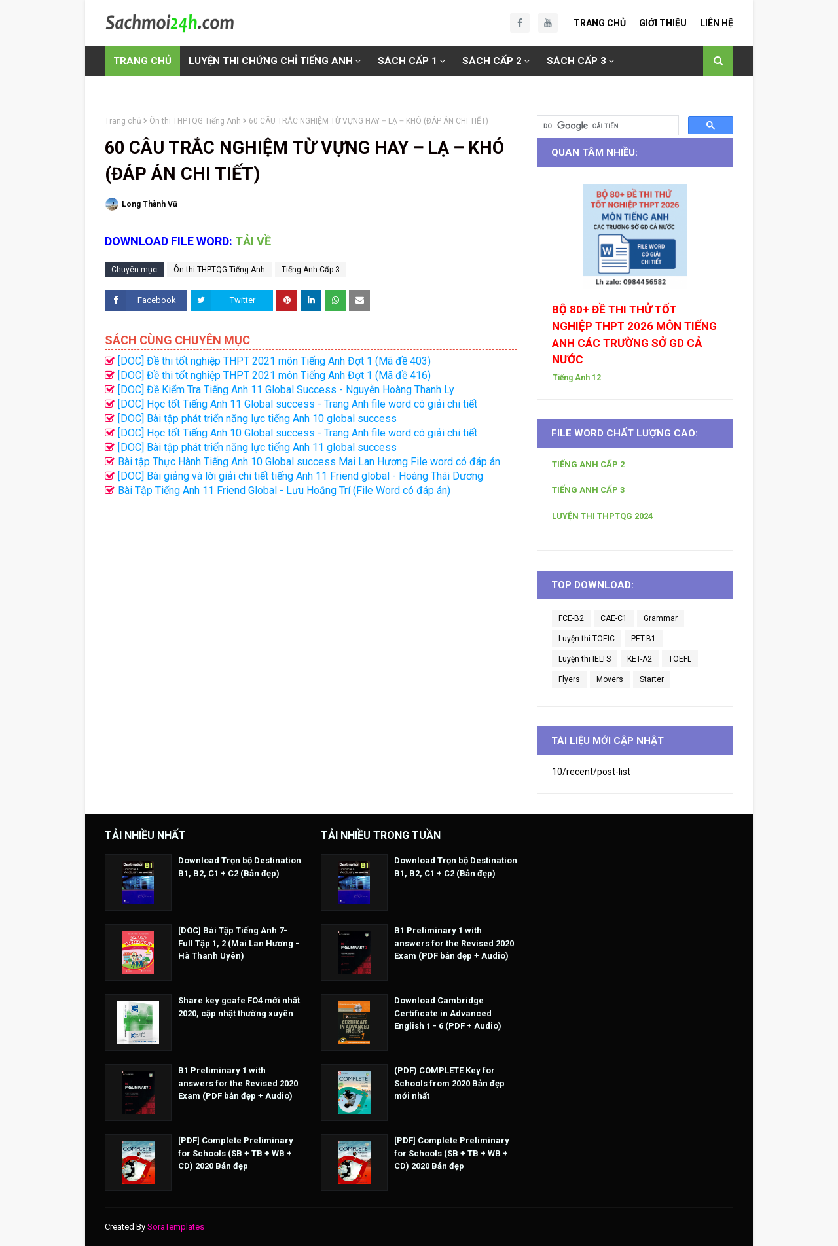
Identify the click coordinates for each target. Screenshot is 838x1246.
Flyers (569, 679)
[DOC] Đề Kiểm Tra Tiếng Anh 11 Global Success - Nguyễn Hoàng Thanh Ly (286, 389)
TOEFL (679, 659)
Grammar (661, 618)
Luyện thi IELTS (584, 659)
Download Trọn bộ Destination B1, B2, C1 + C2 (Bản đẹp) (239, 866)
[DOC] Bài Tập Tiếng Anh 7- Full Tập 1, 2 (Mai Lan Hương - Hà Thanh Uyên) (238, 943)
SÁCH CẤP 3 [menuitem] (576, 61)
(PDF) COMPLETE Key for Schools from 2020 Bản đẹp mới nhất (449, 1083)
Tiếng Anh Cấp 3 (311, 269)
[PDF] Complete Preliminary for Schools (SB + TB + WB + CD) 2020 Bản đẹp (235, 1153)
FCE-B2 (571, 618)
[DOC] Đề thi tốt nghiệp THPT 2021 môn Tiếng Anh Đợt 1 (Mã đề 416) (274, 375)
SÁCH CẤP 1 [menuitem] (407, 61)
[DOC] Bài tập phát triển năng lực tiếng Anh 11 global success (257, 447)
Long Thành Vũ (149, 204)
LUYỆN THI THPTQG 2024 (602, 516)
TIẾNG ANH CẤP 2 (588, 464)
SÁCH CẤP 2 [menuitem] (492, 61)
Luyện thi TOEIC (586, 638)
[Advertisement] (311, 627)
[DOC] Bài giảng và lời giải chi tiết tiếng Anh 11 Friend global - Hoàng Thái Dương (300, 476)
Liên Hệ (716, 23)
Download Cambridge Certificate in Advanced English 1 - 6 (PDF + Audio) (447, 1013)
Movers (609, 679)
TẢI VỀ (253, 241)
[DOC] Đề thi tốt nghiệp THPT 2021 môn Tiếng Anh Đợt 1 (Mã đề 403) (274, 361)
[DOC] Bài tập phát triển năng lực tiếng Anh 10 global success (257, 418)
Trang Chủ (600, 23)
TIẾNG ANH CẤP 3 (588, 490)
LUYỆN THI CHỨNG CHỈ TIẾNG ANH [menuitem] (271, 61)
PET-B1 (643, 638)
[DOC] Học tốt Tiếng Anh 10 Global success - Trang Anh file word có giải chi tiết (297, 433)
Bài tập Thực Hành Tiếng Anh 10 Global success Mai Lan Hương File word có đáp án (309, 461)
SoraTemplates (175, 1227)
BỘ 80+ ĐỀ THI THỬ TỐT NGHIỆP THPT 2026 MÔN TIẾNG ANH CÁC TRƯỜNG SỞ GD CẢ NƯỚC (634, 334)
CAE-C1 (613, 618)
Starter (652, 679)
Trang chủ (123, 121)
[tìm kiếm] (606, 126)
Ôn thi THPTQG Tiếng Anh (195, 121)
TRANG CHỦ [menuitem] (142, 61)
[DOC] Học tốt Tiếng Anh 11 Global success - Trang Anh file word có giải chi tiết (297, 404)
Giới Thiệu (663, 23)
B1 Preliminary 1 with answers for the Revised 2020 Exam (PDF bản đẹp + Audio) (238, 1083)
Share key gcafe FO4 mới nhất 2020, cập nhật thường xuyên (239, 1006)
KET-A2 (639, 659)
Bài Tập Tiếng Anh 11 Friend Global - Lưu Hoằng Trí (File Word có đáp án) (284, 490)
